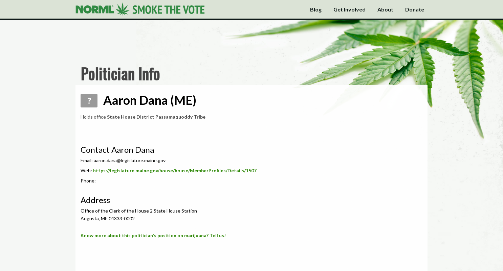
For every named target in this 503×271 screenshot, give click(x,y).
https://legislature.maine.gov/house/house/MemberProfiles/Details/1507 (175, 170)
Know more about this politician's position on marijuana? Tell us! (153, 235)
